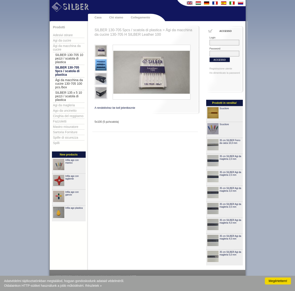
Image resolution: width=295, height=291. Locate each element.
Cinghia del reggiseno (68, 116)
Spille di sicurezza (65, 137)
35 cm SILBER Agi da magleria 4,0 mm (230, 221)
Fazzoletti (60, 121)
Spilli (56, 143)
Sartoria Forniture (65, 132)
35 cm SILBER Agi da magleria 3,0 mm (230, 189)
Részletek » (93, 285)
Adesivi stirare (63, 35)
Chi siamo (116, 17)
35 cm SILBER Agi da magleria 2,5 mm (230, 173)
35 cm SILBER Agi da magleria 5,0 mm (230, 253)
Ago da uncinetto (65, 110)
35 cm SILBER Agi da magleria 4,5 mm (230, 237)
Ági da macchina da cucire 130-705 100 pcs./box (69, 83)
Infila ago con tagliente (72, 177)
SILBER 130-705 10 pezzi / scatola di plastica (69, 58)
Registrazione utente (221, 68)
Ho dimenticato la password (225, 72)
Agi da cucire (62, 40)
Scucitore (224, 108)
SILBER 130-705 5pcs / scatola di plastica (67, 71)
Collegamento (140, 17)
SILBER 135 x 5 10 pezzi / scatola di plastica (68, 96)
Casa (98, 17)
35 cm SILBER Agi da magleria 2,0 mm (230, 157)
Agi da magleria (64, 105)
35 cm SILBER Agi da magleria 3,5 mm (230, 205)
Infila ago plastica (74, 208)
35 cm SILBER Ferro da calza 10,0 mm (230, 141)
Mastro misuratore (65, 127)
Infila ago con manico (72, 161)
